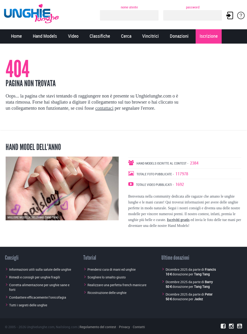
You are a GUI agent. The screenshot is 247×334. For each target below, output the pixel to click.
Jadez (198, 299)
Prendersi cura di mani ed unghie (111, 269)
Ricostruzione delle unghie (106, 292)
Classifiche (100, 36)
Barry (209, 282)
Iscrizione (209, 36)
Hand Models (45, 36)
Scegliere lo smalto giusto (106, 277)
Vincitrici (150, 36)
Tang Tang (202, 274)
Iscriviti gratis (178, 220)
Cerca (126, 36)
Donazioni (179, 36)
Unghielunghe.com (40, 327)
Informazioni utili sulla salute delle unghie (40, 269)
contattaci (104, 108)
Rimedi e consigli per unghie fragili (34, 277)
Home (16, 36)
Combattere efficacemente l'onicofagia (37, 297)
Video (73, 36)
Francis (210, 269)
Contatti (139, 327)
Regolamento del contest (98, 327)
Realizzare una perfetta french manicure (116, 285)
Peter (209, 294)
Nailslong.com (66, 327)
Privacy (124, 327)
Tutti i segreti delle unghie (28, 305)
